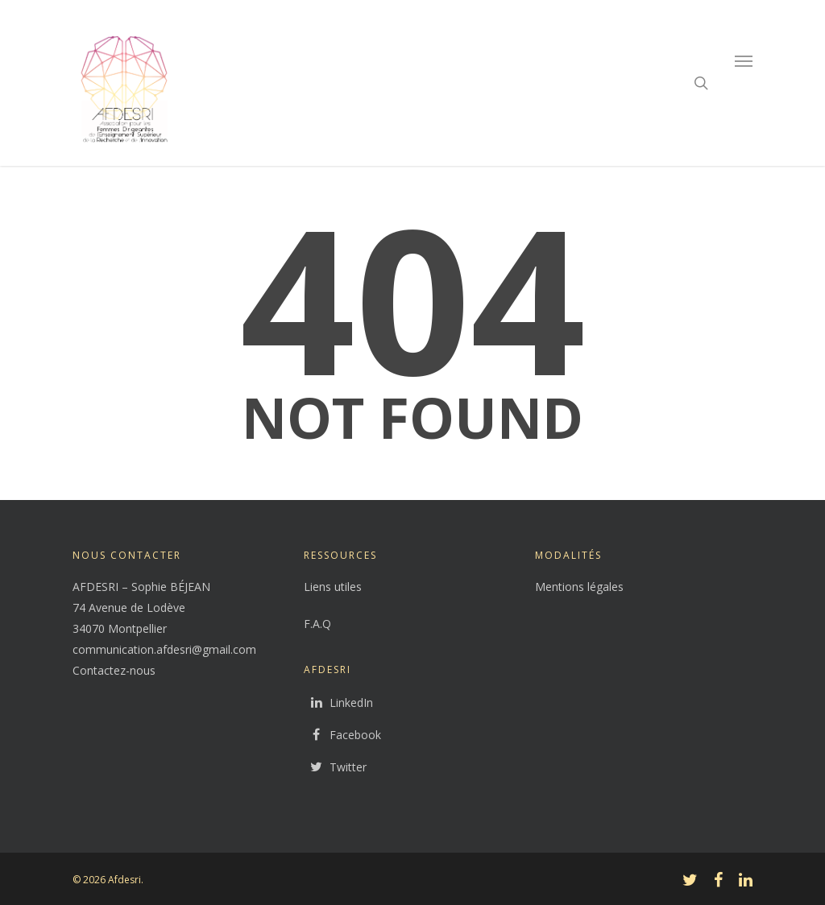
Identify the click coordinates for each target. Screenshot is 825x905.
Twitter (335, 767)
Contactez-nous (114, 670)
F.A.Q (317, 623)
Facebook (342, 735)
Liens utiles (333, 586)
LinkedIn (338, 703)
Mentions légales (579, 586)
